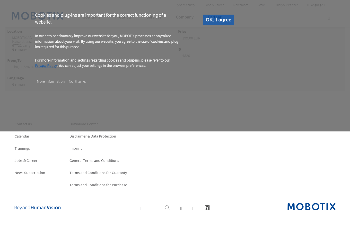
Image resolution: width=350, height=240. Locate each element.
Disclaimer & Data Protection (93, 136)
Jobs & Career (26, 160)
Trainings (22, 148)
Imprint (76, 148)
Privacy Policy (46, 65)
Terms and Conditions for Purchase (98, 184)
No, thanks (77, 81)
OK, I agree (218, 19)
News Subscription (30, 172)
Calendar (22, 136)
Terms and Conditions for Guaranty (98, 172)
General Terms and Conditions (94, 160)
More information (51, 81)
